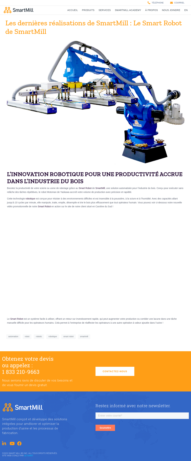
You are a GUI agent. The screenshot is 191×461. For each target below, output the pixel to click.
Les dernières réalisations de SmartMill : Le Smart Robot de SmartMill (93, 27)
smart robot (68, 336)
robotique (30, 198)
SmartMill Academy (128, 10)
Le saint (28, 455)
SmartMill (100, 188)
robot (27, 336)
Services (105, 10)
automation (13, 336)
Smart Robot (85, 188)
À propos (151, 10)
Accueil (72, 10)
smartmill (84, 336)
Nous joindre (171, 10)
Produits (88, 10)
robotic (39, 336)
